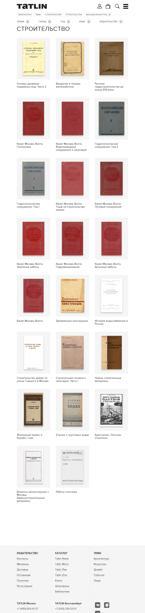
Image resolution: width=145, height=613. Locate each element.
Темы (38, 15)
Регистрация (24, 586)
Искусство (100, 564)
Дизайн (98, 569)
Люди (97, 580)
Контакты (22, 558)
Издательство (27, 553)
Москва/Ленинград (98, 15)
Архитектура (101, 558)
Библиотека (25, 15)
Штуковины (62, 586)
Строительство (53, 15)
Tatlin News (62, 558)
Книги (58, 580)
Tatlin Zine (61, 575)
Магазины (23, 564)
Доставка (22, 569)
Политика (23, 580)
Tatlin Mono (62, 564)
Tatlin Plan (61, 569)
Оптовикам (23, 575)
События (99, 575)
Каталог (61, 553)
